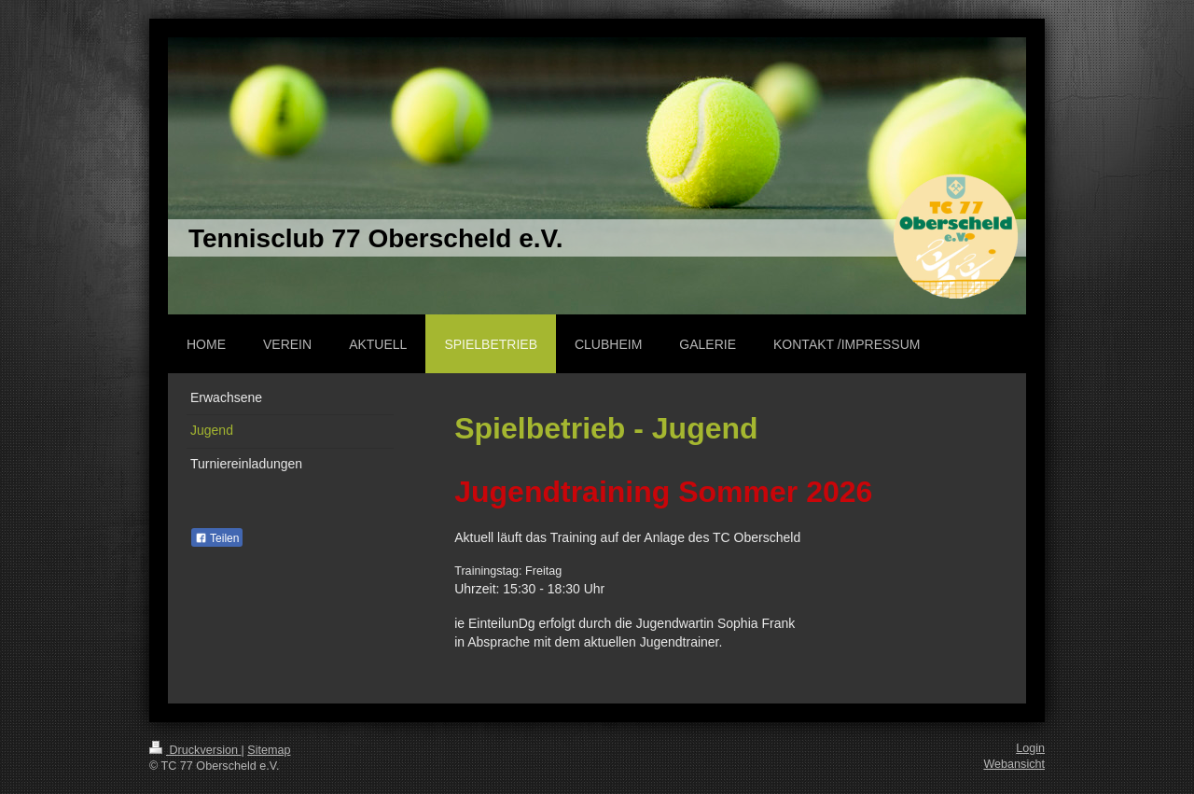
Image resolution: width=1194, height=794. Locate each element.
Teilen (217, 538)
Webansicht (1014, 764)
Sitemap (268, 750)
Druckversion (195, 750)
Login (1030, 748)
